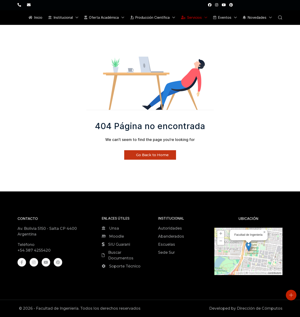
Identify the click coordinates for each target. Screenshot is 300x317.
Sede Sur (166, 252)
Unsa (114, 228)
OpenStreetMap (258, 273)
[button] (280, 17)
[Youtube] (224, 5)
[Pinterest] (231, 5)
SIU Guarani (119, 244)
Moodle (116, 236)
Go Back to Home (150, 155)
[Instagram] (216, 5)
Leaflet (240, 273)
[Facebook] (210, 5)
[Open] (291, 295)
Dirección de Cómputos (259, 308)
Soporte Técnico (125, 266)
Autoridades (170, 228)
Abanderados (171, 236)
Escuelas (166, 244)
